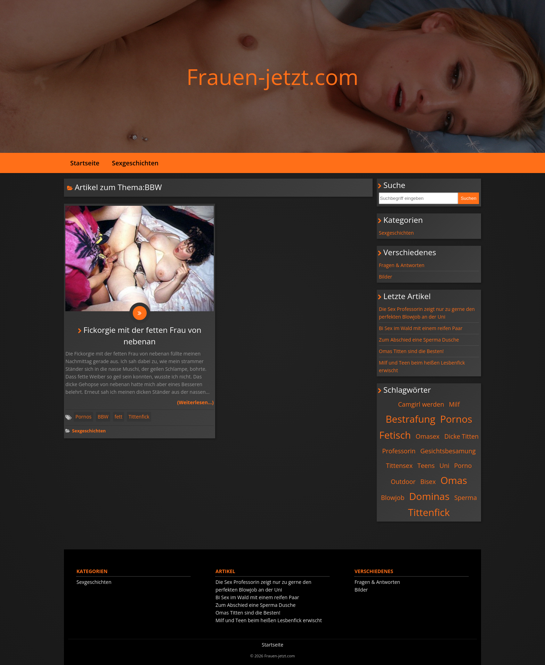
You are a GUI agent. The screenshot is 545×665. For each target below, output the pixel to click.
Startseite (84, 163)
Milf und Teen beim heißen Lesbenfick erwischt (422, 366)
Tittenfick (139, 416)
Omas (453, 480)
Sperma (465, 497)
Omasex (428, 436)
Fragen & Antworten (401, 265)
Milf (454, 404)
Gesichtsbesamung (447, 451)
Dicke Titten (461, 436)
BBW (103, 416)
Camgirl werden (421, 404)
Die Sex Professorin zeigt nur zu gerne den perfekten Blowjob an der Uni (427, 313)
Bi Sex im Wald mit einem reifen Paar (420, 328)
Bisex (428, 481)
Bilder (385, 276)
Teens (426, 465)
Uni (444, 465)
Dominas (429, 496)
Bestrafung (410, 418)
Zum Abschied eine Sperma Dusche (419, 339)
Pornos (83, 416)
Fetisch (395, 434)
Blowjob (392, 497)
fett (119, 416)
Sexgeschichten (135, 163)
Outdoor (403, 481)
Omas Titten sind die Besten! (411, 351)
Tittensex (399, 465)
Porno (463, 465)
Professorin (399, 451)
